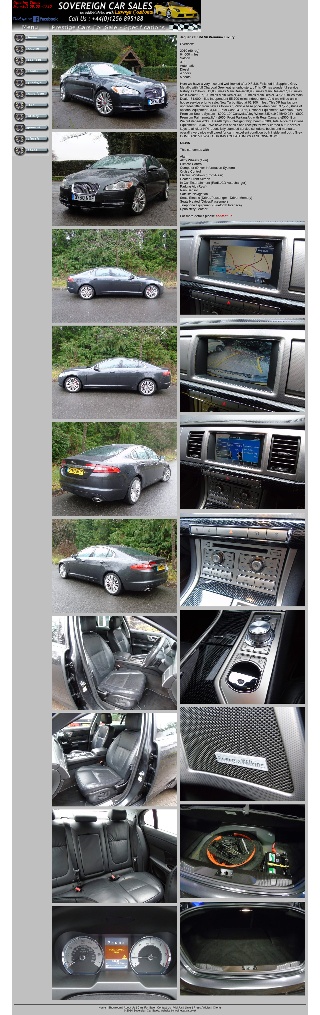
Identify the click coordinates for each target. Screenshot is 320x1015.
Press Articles (202, 1007)
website (165, 1010)
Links (188, 1007)
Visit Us (178, 1007)
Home (102, 1007)
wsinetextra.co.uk (185, 1010)
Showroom (115, 1007)
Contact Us (164, 1007)
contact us (224, 216)
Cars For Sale (146, 1007)
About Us (129, 1007)
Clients (217, 1007)
